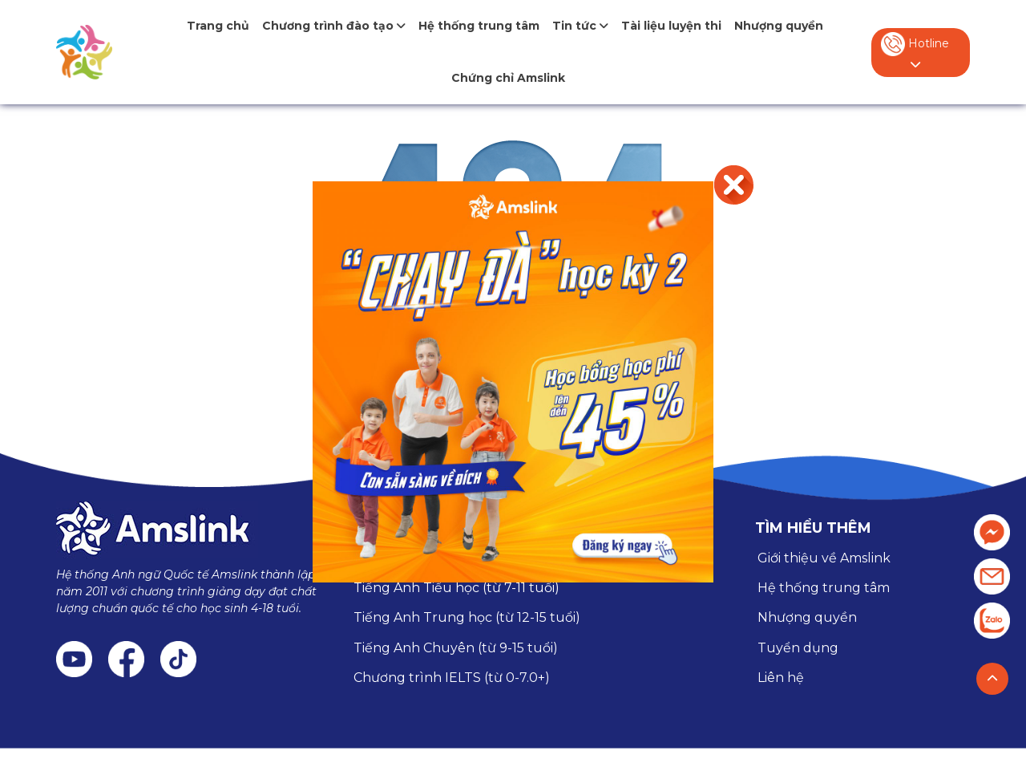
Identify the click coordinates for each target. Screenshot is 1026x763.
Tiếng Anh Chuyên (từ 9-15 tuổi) (455, 647)
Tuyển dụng (797, 647)
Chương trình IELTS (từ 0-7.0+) (451, 677)
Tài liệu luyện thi (671, 25)
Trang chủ (218, 25)
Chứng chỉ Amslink (508, 78)
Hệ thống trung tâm (478, 25)
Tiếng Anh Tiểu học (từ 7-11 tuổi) (456, 587)
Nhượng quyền (778, 25)
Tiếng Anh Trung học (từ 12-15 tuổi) (466, 617)
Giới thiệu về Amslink (824, 558)
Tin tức (580, 25)
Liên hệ (780, 677)
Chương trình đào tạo (334, 25)
